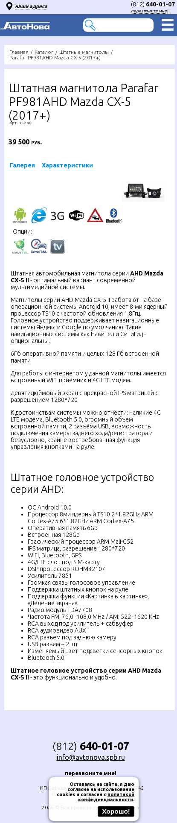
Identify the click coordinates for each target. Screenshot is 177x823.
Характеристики (67, 165)
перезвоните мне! (149, 11)
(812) (153, 4)
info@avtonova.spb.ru (91, 757)
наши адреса (31, 6)
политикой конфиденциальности (106, 797)
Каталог (44, 52)
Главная (19, 52)
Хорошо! (116, 811)
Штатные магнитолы (84, 52)
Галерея (22, 165)
